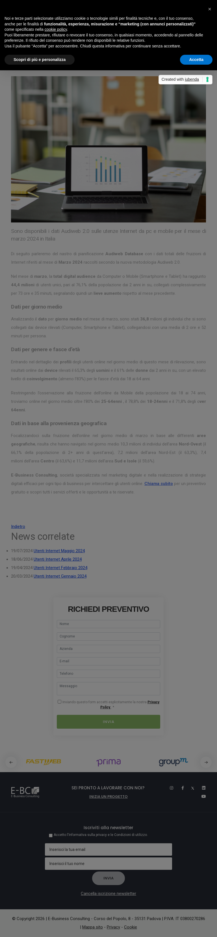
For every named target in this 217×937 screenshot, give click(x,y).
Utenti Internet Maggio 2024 (59, 550)
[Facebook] (179, 788)
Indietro (18, 526)
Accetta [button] (196, 59)
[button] (206, 762)
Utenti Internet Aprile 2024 (58, 559)
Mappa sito (92, 927)
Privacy (113, 927)
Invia (108, 721)
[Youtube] (202, 796)
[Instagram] (169, 788)
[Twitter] (190, 788)
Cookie (130, 927)
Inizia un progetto (108, 796)
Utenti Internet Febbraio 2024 (60, 567)
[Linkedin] (201, 788)
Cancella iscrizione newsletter (108, 893)
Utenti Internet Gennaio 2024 (60, 576)
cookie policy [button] (56, 29)
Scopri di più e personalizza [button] (40, 59)
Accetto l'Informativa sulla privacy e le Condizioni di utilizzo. (101, 835)
